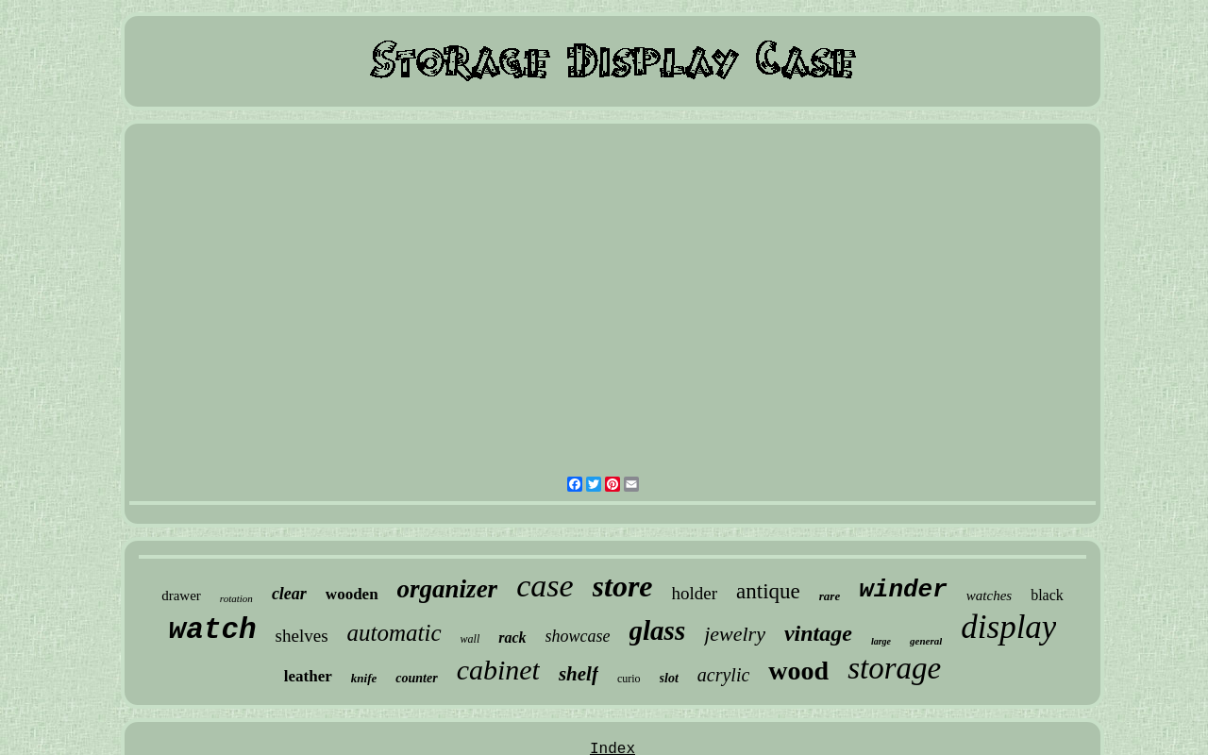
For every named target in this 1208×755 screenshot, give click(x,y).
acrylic (723, 674)
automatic (394, 633)
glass (657, 630)
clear (289, 593)
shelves (302, 636)
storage (894, 668)
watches (989, 595)
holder (695, 593)
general (926, 640)
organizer (447, 589)
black (1047, 595)
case (544, 585)
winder (903, 590)
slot (669, 678)
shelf (578, 674)
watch (213, 629)
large (881, 641)
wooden (352, 594)
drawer (181, 595)
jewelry (734, 634)
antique (768, 591)
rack (512, 637)
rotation (236, 598)
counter (416, 678)
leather (308, 676)
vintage (818, 633)
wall (470, 639)
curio (629, 678)
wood (798, 670)
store (623, 586)
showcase (578, 636)
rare (829, 596)
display (1008, 627)
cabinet (498, 669)
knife (364, 678)
